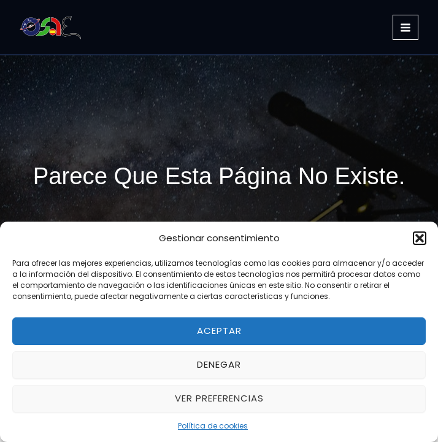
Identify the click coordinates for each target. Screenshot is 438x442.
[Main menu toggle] (405, 28)
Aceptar (219, 330)
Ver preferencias (219, 398)
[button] (419, 238)
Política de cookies (213, 426)
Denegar (219, 364)
